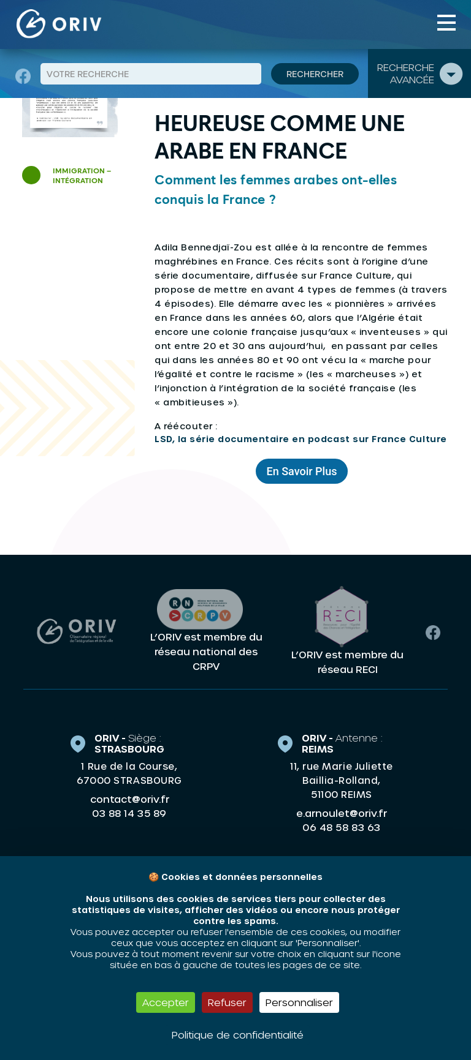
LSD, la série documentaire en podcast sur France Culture (301, 439)
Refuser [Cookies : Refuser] (227, 1002)
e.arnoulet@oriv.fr (341, 812)
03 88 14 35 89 (129, 812)
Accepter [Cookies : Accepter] (165, 1002)
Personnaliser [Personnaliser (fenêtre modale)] (299, 1002)
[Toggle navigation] (446, 23)
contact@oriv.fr (129, 798)
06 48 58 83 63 (341, 826)
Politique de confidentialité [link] (238, 1034)
